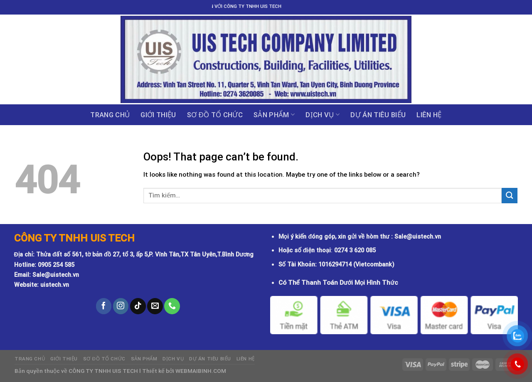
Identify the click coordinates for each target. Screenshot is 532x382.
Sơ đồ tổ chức (215, 115)
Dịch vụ (322, 115)
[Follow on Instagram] (121, 306)
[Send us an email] (155, 306)
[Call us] (172, 306)
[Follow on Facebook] (104, 306)
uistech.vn (54, 284)
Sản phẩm (274, 115)
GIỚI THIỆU (158, 115)
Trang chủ (110, 115)
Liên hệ (428, 115)
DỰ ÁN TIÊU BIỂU (378, 115)
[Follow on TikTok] (138, 306)
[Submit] (509, 195)
